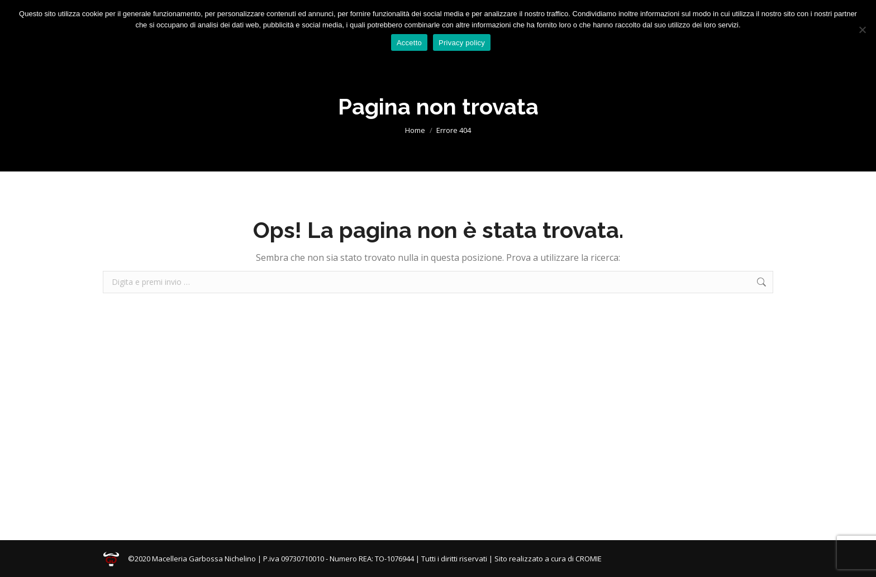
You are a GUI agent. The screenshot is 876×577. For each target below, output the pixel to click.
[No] (862, 29)
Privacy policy (462, 43)
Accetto (409, 43)
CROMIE (588, 559)
